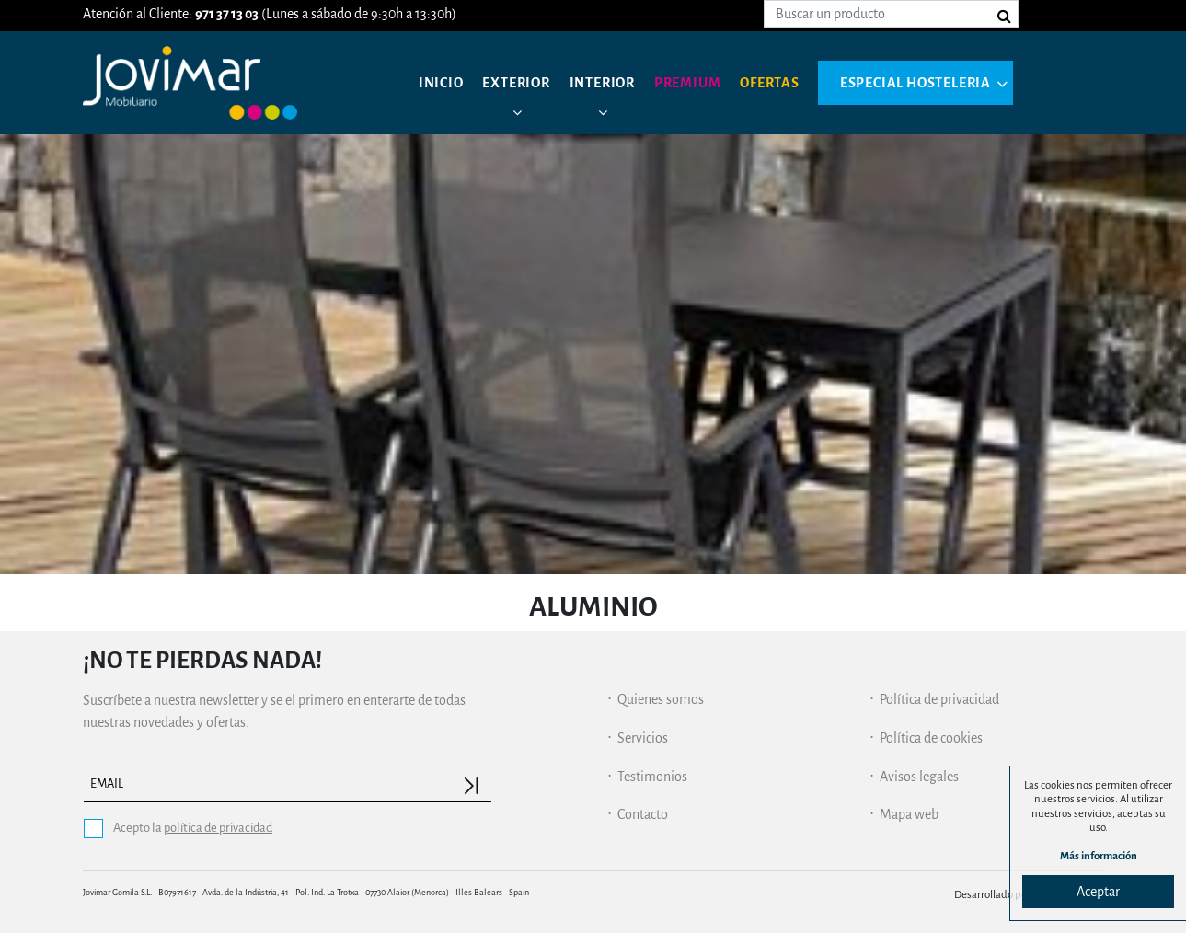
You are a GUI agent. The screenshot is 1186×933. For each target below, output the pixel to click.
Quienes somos (660, 699)
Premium (687, 82)
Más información (1098, 856)
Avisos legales (919, 776)
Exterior (515, 82)
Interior (602, 82)
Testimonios (652, 776)
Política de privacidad (939, 699)
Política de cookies (931, 738)
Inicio (441, 82)
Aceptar (1098, 891)
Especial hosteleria (915, 82)
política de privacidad (218, 828)
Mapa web (909, 814)
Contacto (642, 814)
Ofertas (770, 82)
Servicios (642, 738)
